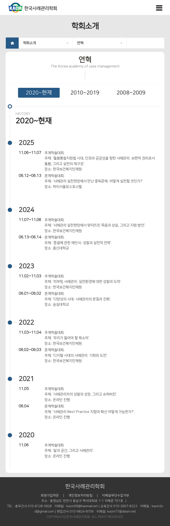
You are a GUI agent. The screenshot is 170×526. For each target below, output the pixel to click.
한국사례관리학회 (85, 486)
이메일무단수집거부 (115, 495)
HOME (12, 43)
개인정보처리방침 (80, 495)
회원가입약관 (50, 495)
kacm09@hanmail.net (82, 506)
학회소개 (45, 43)
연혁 (99, 43)
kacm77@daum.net (121, 511)
